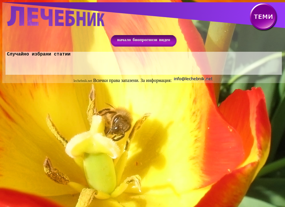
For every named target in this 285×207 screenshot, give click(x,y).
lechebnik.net (83, 82)
